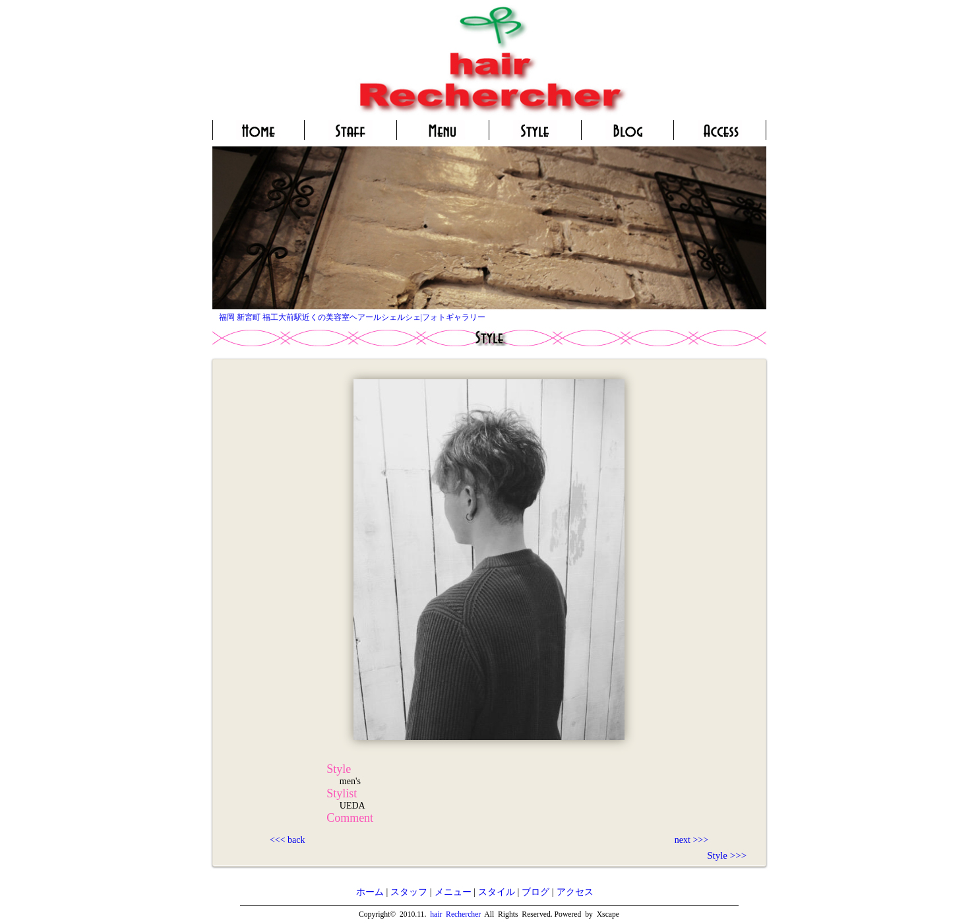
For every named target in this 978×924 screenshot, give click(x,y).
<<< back (287, 840)
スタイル (496, 892)
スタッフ (408, 892)
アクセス (575, 892)
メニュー (453, 892)
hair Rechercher (455, 914)
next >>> (691, 840)
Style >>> (727, 855)
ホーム (370, 892)
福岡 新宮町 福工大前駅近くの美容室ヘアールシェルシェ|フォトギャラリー (352, 317)
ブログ (535, 892)
